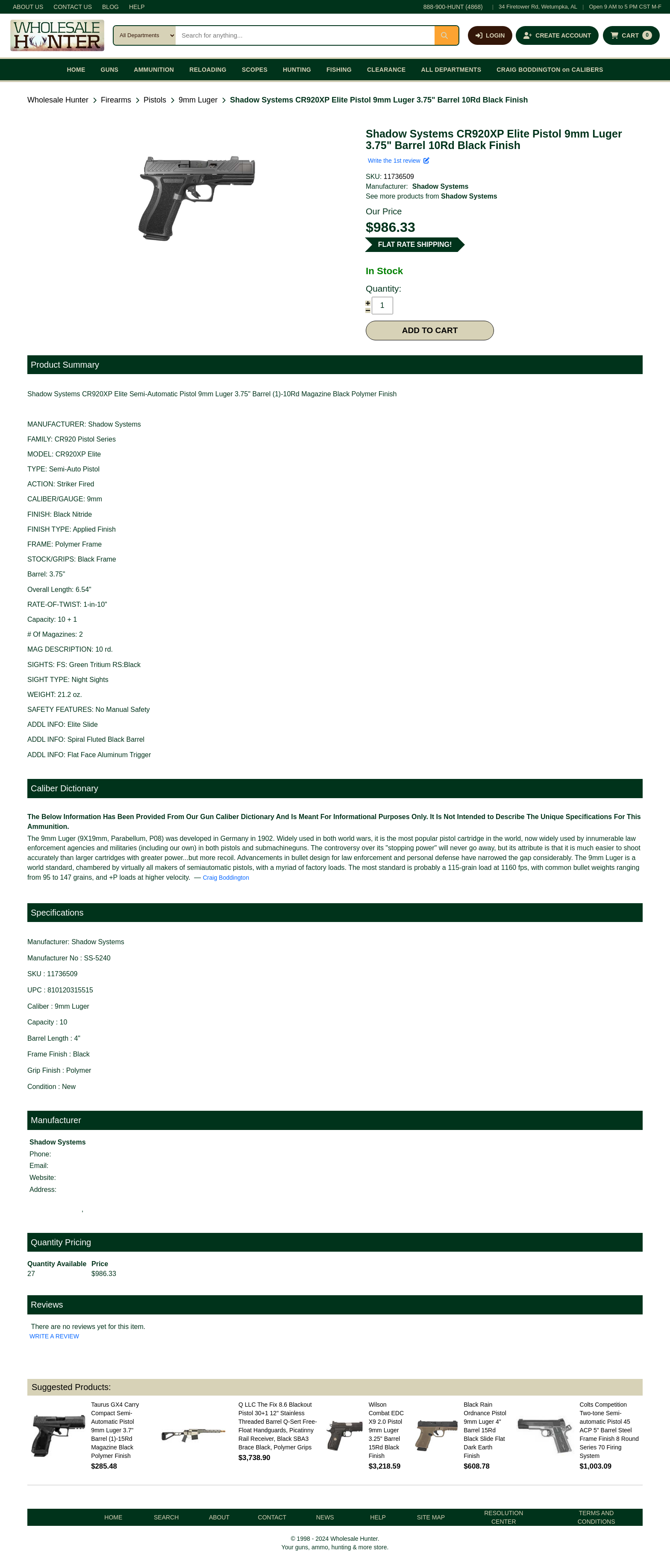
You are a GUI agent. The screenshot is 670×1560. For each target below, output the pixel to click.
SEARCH (166, 1517)
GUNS (110, 69)
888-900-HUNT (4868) (453, 6)
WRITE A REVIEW (54, 1336)
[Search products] (305, 35)
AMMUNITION (154, 69)
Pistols (155, 100)
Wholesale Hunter (57, 100)
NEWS (325, 1517)
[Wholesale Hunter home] (57, 35)
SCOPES (254, 69)
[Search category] (145, 35)
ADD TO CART (430, 330)
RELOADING (207, 69)
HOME (76, 69)
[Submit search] (446, 35)
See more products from (431, 196)
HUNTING (297, 69)
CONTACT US (72, 6)
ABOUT (219, 1517)
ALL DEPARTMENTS (451, 69)
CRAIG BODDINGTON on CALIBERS (550, 69)
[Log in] (490, 35)
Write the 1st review (398, 160)
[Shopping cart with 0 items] (631, 35)
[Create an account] (557, 35)
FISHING (339, 69)
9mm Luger (198, 100)
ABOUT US (28, 6)
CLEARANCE (386, 69)
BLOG (110, 6)
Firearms (116, 100)
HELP (137, 6)
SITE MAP (431, 1517)
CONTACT (272, 1517)
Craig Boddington (226, 877)
